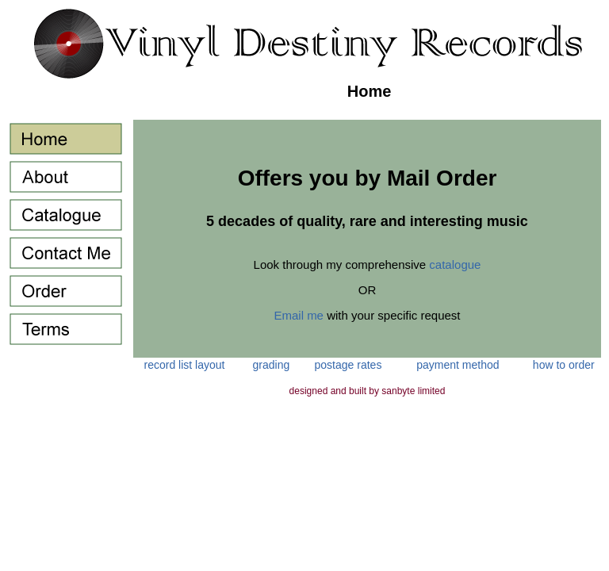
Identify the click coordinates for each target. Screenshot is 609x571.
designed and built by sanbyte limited (367, 391)
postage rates (348, 364)
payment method (457, 364)
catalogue (455, 264)
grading (271, 364)
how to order (564, 364)
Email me (299, 315)
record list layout (184, 364)
